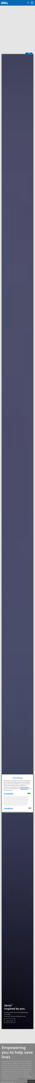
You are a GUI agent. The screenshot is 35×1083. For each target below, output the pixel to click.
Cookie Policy (24, 788)
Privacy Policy (8, 790)
